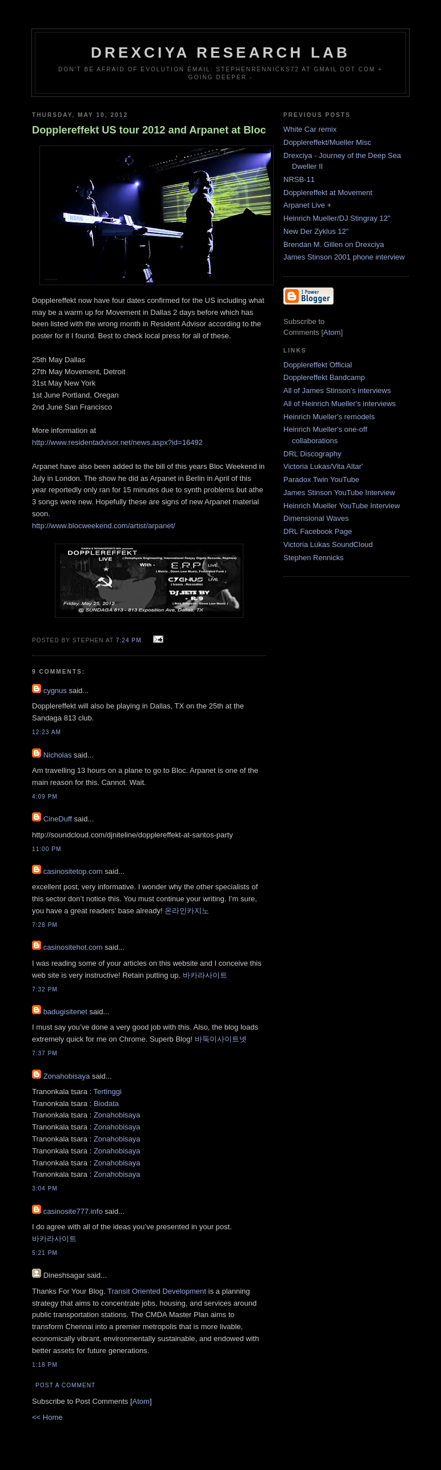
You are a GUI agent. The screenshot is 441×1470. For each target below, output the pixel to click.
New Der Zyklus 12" (315, 231)
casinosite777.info (73, 1211)
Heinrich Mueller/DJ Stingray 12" (336, 218)
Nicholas (57, 755)
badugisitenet (65, 1011)
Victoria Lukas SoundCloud (328, 544)
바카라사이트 (205, 975)
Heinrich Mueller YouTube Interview (341, 505)
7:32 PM (45, 989)
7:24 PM (130, 640)
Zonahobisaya (66, 1076)
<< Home (47, 1417)
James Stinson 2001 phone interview (343, 257)
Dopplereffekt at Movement (327, 192)
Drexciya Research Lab (220, 52)
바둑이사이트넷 (221, 1039)
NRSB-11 (299, 179)
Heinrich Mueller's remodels (329, 416)
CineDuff (57, 819)
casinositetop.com (73, 871)
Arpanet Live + (307, 205)
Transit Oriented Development (156, 1291)
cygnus (55, 690)
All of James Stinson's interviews (337, 390)
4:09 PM (45, 796)
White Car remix (309, 129)
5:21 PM (45, 1253)
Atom (141, 1401)
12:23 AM (46, 732)
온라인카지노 (187, 910)
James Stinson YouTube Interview (339, 492)
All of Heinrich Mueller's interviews (339, 403)
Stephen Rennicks (313, 557)
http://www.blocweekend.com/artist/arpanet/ (103, 525)
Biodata (106, 1103)
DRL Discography (312, 453)
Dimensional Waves (315, 518)
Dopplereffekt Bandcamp (324, 377)
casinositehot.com (73, 947)
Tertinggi (108, 1091)
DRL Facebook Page (317, 531)
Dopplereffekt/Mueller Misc (327, 142)
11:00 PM (46, 849)
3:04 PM (45, 1188)
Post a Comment (65, 1385)
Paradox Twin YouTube (321, 479)
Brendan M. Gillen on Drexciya (333, 244)
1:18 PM (45, 1365)
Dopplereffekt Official (317, 365)
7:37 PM (45, 1053)
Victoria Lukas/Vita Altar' (323, 466)
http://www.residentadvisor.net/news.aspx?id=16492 (117, 442)
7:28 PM (45, 925)
